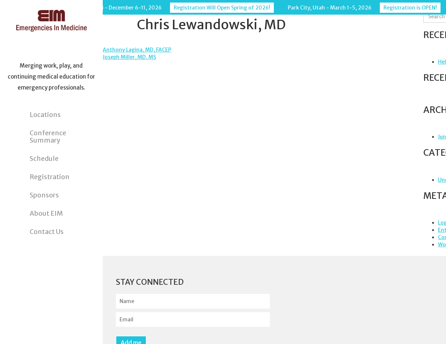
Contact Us (47, 231)
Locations (45, 114)
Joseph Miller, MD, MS (129, 57)
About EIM (46, 213)
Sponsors (44, 195)
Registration (49, 177)
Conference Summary (48, 136)
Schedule (44, 158)
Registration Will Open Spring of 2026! (222, 7)
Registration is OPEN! (410, 7)
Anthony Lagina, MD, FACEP (137, 49)
